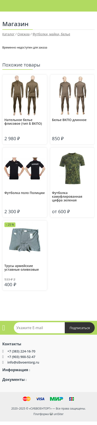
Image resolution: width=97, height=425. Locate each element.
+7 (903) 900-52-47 (21, 357)
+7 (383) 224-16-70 (21, 351)
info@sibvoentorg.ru (23, 362)
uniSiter (59, 414)
